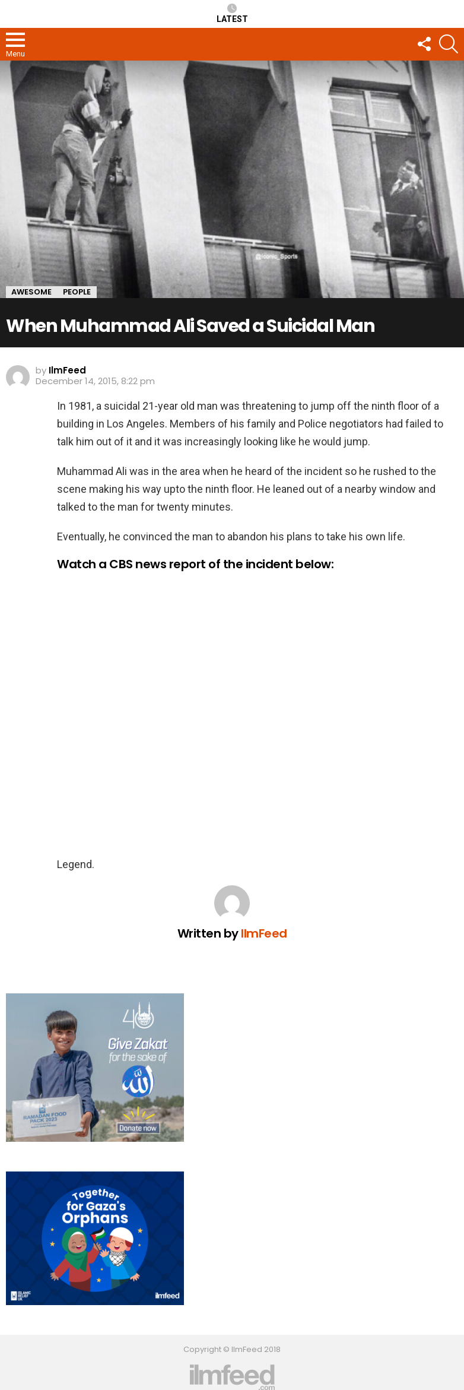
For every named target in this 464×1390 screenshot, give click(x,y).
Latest (232, 14)
